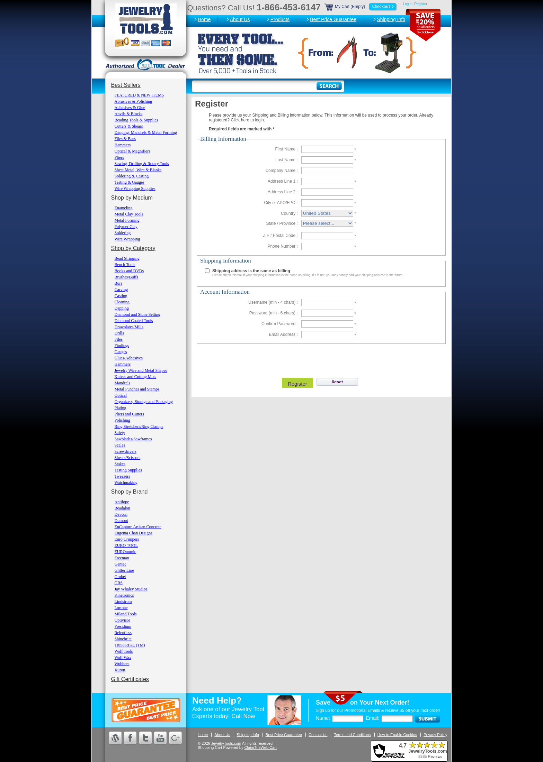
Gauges (121, 351)
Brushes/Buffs (126, 277)
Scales (120, 445)
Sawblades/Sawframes (133, 439)
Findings (122, 345)
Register (420, 4)
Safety (120, 432)
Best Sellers (126, 85)
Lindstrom (123, 601)
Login (407, 4)
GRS (119, 582)
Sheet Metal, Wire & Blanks (138, 169)
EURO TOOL (126, 545)
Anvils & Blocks (129, 113)
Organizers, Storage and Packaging (144, 401)
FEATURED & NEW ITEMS (139, 95)
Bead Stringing (127, 258)
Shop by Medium (132, 198)
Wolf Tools (124, 651)
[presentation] (320, 359)
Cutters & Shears (129, 126)
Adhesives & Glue (130, 107)
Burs (119, 283)
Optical (121, 395)
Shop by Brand (129, 492)
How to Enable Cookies (397, 735)
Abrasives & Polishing (133, 101)
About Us (240, 19)
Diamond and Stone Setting (137, 314)
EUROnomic (125, 551)
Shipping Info (391, 19)
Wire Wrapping (127, 239)
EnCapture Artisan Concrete (138, 526)
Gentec (120, 564)
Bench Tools (125, 264)
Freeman (122, 558)
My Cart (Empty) (361, 6)
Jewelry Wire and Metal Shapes (141, 370)
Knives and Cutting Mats (135, 376)
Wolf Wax (123, 657)
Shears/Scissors (128, 457)
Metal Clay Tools (129, 214)
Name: (323, 718)
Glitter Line (124, 570)
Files (119, 339)
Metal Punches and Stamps (137, 389)
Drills (119, 333)
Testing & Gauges (129, 182)
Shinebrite (123, 638)
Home (204, 19)
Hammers (123, 145)
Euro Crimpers (127, 539)
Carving (121, 289)
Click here (240, 120)
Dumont (121, 520)
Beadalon (122, 508)
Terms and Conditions (352, 735)
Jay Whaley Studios (131, 589)
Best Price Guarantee (333, 19)
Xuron (120, 670)
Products (280, 19)
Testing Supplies (128, 470)
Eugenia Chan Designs (133, 533)
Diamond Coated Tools (134, 320)
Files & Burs (125, 138)
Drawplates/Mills (129, 326)
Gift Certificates (130, 679)
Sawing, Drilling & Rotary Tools (142, 163)
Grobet (120, 576)
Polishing (122, 420)
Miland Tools (126, 614)
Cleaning (122, 302)
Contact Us (318, 735)
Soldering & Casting (132, 176)
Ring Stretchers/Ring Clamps (139, 426)
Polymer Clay (126, 226)
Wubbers (122, 663)
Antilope (122, 501)
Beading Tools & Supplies (136, 120)
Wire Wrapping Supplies (135, 188)
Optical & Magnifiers (132, 151)
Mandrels (122, 382)
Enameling (124, 207)
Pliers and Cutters (129, 414)
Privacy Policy (435, 735)
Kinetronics (124, 595)
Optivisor (122, 620)
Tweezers (122, 476)
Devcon (121, 514)
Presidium (123, 626)
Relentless (123, 632)
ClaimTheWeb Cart (260, 747)
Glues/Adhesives (129, 358)
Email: (372, 718)
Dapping (122, 308)
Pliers (119, 157)
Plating (120, 407)
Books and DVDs (129, 270)
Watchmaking (126, 482)
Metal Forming (127, 220)
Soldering (123, 232)
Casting (121, 295)
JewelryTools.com (226, 743)
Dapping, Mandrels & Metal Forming (146, 132)
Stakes (120, 463)
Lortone (121, 607)
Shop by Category (133, 248)
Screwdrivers (125, 451)
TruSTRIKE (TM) (130, 645)
